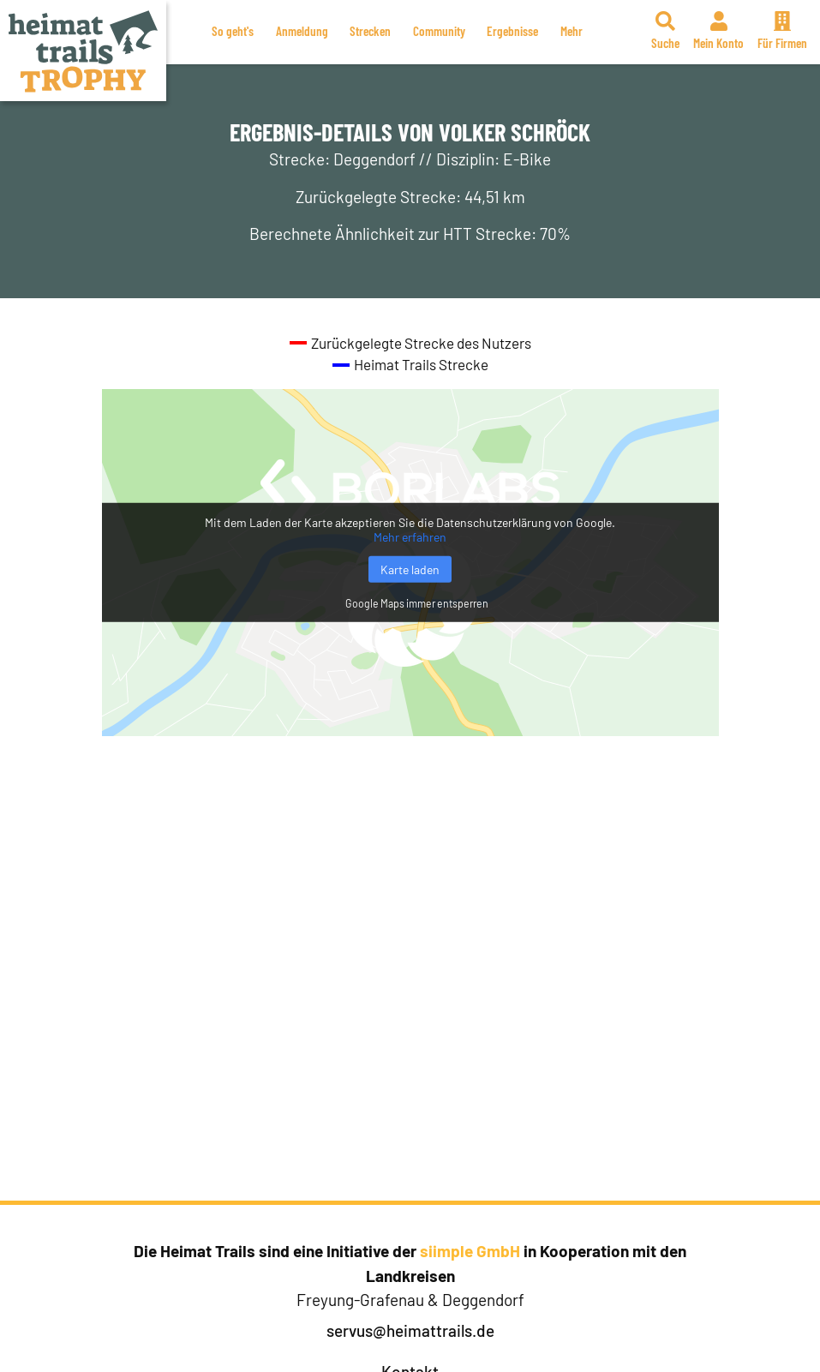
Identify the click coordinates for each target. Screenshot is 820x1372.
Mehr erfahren (410, 537)
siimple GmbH (470, 1251)
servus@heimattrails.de (410, 1330)
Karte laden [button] (410, 569)
